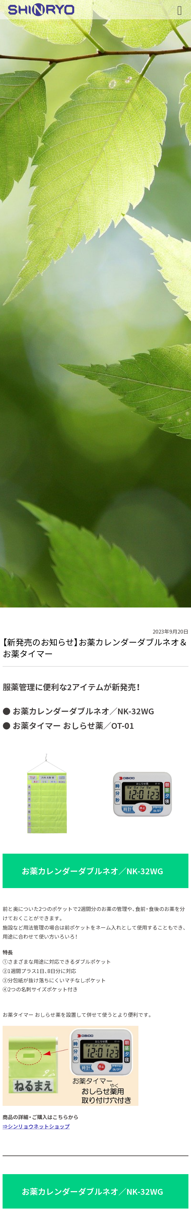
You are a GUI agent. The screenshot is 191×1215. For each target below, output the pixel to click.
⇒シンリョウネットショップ (36, 1126)
